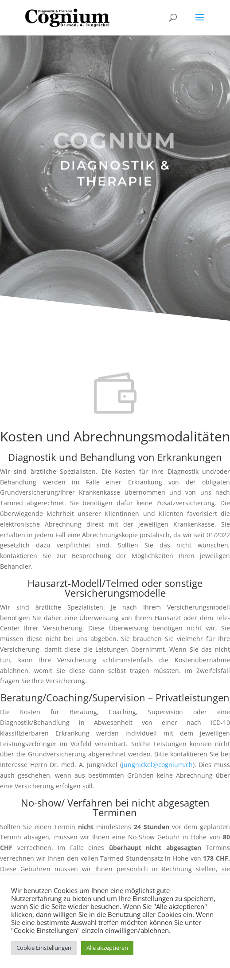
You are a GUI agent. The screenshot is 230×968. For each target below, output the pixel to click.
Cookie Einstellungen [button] (43, 948)
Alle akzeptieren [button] (107, 948)
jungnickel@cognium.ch (157, 764)
